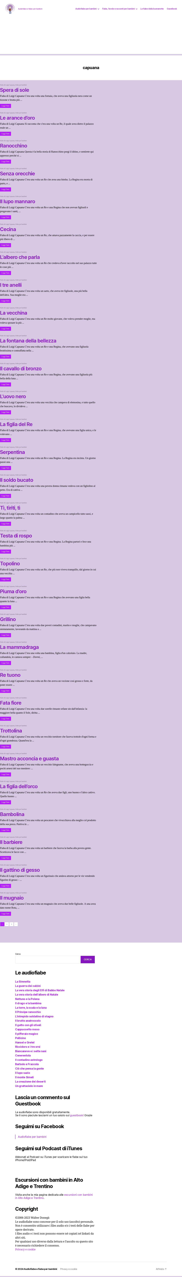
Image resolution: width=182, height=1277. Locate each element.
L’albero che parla (20, 258)
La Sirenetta (22, 982)
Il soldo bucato (16, 481)
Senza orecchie (17, 174)
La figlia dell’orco (19, 787)
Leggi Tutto (5, 107)
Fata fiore (10, 703)
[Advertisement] (91, 37)
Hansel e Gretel (25, 1043)
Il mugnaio (12, 898)
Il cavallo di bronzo (21, 369)
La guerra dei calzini (28, 986)
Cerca (17, 955)
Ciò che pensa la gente (29, 1069)
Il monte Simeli (24, 1078)
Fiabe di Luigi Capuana (7, 86)
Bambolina (12, 815)
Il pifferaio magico (26, 1034)
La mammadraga (19, 648)
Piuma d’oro (13, 592)
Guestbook (172, 9)
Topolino (10, 564)
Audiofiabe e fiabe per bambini (40, 1270)
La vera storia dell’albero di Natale (36, 995)
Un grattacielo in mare (29, 1086)
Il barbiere (11, 843)
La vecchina (13, 313)
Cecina (8, 230)
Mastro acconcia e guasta (29, 759)
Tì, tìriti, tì (10, 508)
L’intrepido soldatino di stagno (34, 1017)
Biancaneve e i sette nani (30, 1052)
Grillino (8, 620)
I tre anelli (10, 286)
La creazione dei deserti (30, 1082)
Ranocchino (13, 146)
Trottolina (11, 731)
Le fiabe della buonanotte (152, 9)
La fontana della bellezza (28, 341)
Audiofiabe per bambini (86, 9)
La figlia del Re (16, 425)
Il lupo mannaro (17, 202)
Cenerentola (23, 1056)
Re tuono (10, 676)
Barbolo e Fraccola (27, 1065)
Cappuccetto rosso (27, 1030)
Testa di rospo (16, 536)
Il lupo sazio (22, 1073)
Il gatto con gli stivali (28, 1026)
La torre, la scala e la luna (31, 1008)
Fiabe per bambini (21, 86)
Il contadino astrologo (29, 1060)
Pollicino (20, 1039)
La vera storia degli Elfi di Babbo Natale (40, 991)
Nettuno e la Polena (27, 999)
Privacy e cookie (25, 1250)
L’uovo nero (13, 397)
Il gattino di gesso (20, 871)
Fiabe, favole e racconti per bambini (118, 9)
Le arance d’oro (17, 118)
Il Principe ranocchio (28, 1012)
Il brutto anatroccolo (28, 1021)
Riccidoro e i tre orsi (27, 1047)
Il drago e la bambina (28, 1004)
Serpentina (12, 453)
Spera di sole (14, 91)
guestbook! (77, 1116)
